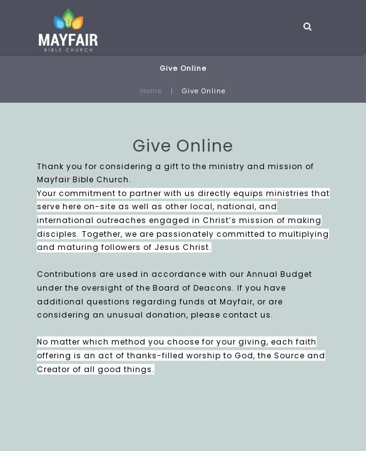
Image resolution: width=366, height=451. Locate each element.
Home (151, 91)
